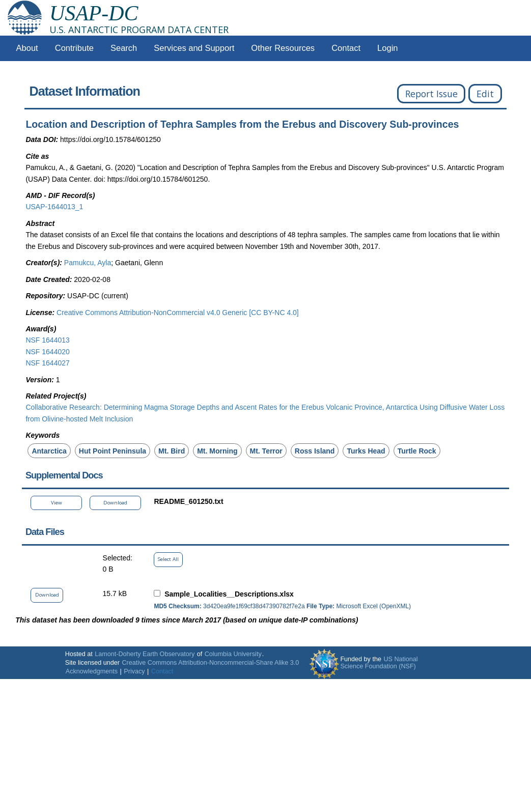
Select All (168, 559)
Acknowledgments (92, 671)
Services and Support (194, 48)
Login (387, 48)
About (27, 48)
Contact (345, 48)
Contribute (74, 48)
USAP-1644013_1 (54, 207)
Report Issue (431, 94)
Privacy (134, 671)
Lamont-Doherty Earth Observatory (144, 654)
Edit (485, 94)
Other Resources (283, 48)
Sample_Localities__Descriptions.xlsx (229, 594)
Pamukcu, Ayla (87, 263)
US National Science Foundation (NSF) (378, 663)
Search (123, 48)
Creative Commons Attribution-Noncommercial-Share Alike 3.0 (210, 662)
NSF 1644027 (47, 363)
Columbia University (233, 654)
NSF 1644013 (47, 340)
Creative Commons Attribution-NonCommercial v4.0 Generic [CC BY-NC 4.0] (178, 312)
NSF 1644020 (47, 352)
